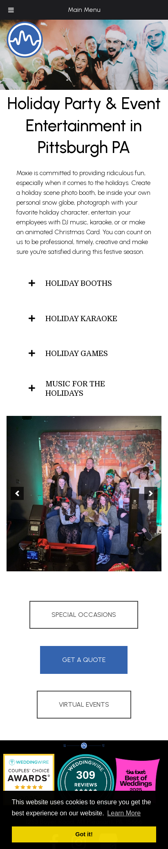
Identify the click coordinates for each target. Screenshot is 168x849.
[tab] (84, 284)
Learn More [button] (124, 813)
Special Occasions (84, 614)
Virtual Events (84, 704)
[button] (17, 493)
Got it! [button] (83, 834)
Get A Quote (83, 660)
